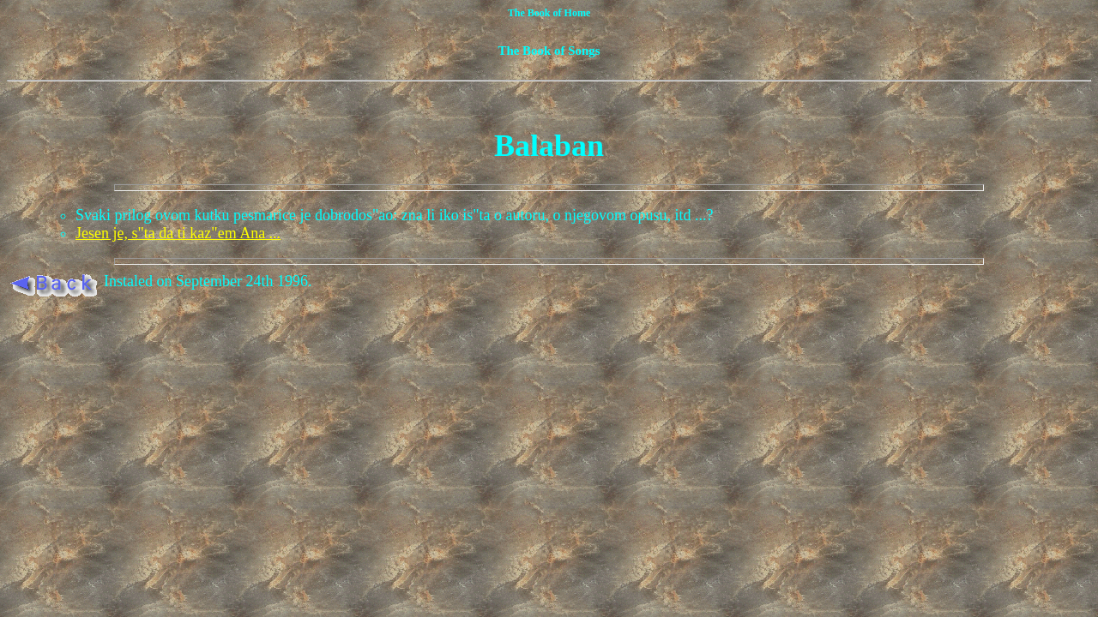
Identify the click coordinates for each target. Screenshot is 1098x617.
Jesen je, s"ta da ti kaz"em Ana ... (178, 233)
